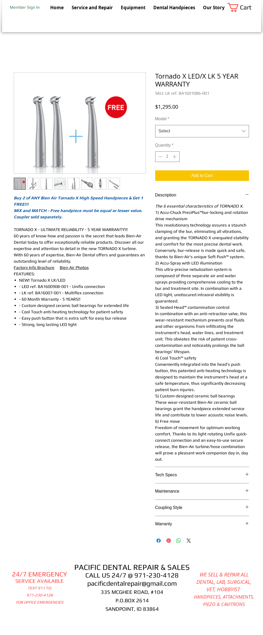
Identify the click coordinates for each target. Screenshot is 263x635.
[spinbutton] (167, 157)
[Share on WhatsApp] (179, 540)
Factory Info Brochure (34, 267)
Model (162, 119)
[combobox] (202, 131)
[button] (244, 7)
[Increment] (175, 157)
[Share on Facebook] (158, 540)
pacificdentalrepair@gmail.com (132, 583)
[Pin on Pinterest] (168, 540)
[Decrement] (159, 157)
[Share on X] (189, 540)
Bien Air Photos (74, 267)
